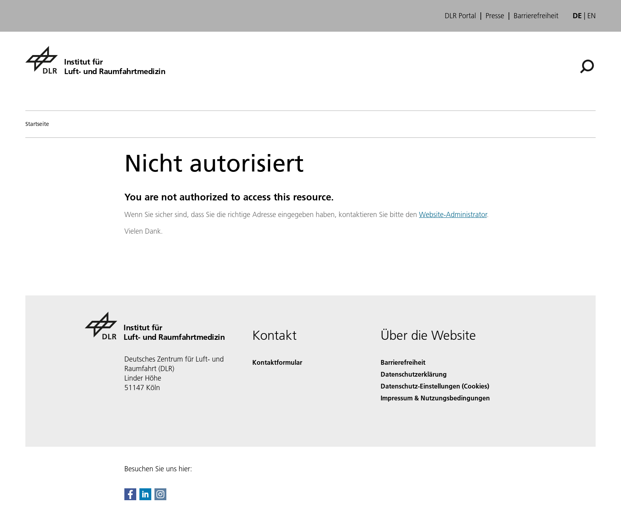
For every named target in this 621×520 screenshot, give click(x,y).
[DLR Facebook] (130, 497)
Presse (495, 15)
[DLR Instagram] (160, 497)
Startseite (37, 124)
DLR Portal (460, 15)
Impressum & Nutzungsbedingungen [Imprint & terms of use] (435, 398)
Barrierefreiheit (536, 15)
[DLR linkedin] (145, 497)
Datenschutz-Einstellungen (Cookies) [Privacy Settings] (435, 386)
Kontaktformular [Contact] (277, 362)
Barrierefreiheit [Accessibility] (403, 362)
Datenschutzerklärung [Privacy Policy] (414, 374)
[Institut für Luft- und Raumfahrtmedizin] (95, 60)
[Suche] (587, 66)
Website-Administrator (453, 214)
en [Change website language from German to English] (591, 15)
